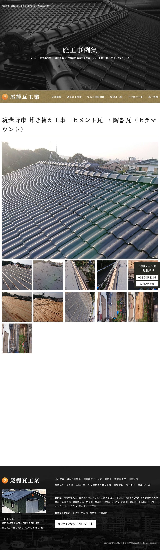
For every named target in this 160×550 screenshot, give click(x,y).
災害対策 (133, 479)
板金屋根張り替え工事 (99, 484)
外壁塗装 (118, 484)
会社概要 (59, 479)
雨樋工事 (80, 484)
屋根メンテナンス (64, 484)
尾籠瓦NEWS (144, 484)
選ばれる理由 (74, 479)
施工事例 (130, 484)
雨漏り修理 (120, 479)
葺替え (108, 479)
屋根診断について (93, 479)
